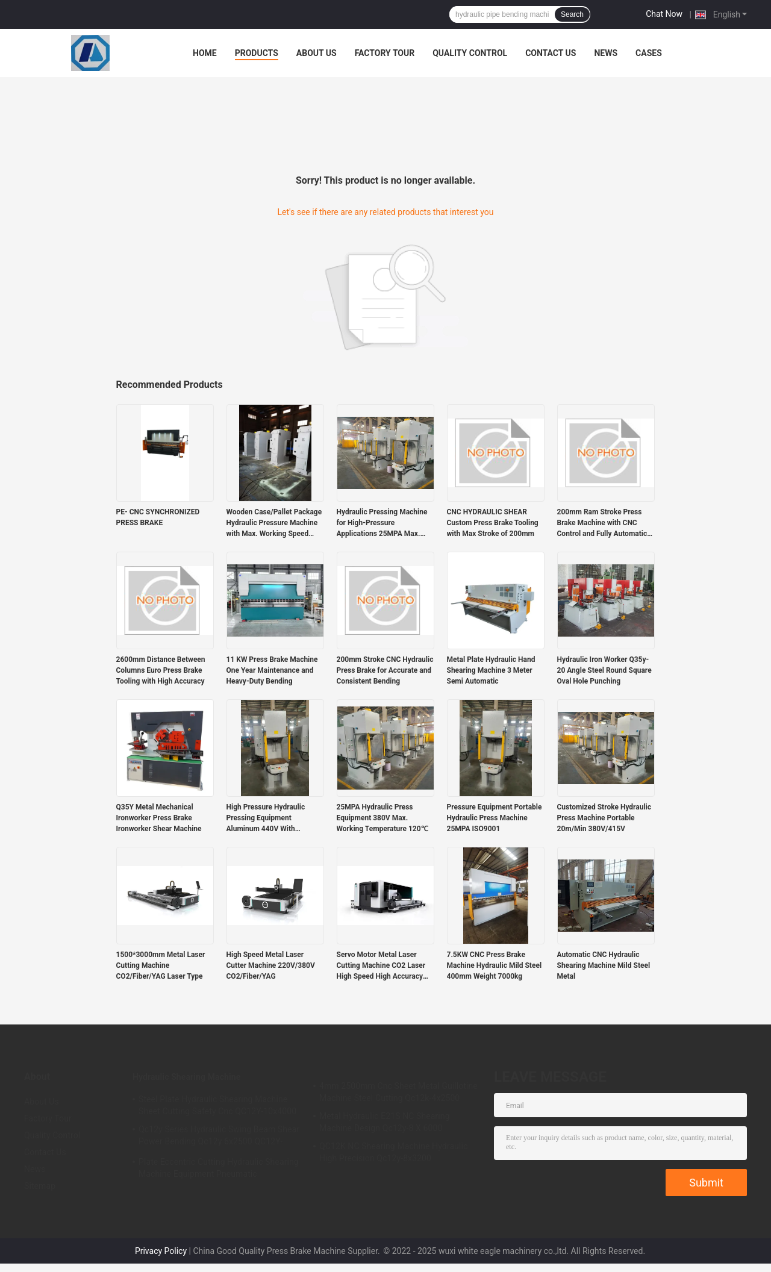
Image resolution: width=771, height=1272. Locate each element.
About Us (316, 53)
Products (256, 53)
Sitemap (39, 1186)
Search (572, 14)
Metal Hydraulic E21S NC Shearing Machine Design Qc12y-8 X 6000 (384, 1122)
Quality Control (469, 53)
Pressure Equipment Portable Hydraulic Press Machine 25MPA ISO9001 (494, 818)
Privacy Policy (161, 1251)
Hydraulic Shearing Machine (186, 1077)
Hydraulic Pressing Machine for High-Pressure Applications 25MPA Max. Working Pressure (382, 523)
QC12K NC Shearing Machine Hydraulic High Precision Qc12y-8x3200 (393, 1152)
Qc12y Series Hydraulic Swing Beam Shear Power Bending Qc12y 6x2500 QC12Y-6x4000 (219, 1137)
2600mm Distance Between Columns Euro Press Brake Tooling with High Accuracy (160, 670)
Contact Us (550, 53)
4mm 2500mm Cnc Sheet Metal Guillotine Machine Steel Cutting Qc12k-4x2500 (398, 1092)
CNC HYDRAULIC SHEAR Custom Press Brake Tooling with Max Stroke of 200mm (492, 523)
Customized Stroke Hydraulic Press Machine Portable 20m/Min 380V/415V (604, 818)
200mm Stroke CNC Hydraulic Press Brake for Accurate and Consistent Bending (385, 670)
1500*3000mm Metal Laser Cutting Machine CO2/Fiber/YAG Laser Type (160, 965)
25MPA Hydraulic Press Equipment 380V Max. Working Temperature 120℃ (382, 818)
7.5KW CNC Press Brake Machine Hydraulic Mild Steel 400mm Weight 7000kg (494, 965)
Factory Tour (385, 53)
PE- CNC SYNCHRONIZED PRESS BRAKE (158, 517)
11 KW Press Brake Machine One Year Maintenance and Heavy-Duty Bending (272, 670)
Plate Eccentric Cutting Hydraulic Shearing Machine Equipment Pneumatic (219, 1168)
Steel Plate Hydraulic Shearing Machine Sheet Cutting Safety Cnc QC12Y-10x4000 (217, 1105)
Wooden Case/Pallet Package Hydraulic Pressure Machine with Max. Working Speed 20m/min (274, 523)
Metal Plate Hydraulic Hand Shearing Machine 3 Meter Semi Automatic (491, 670)
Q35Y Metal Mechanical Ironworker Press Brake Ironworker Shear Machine (159, 818)
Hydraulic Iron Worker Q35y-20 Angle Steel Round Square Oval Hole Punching (604, 670)
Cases (648, 53)
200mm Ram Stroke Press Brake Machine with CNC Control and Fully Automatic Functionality (602, 523)
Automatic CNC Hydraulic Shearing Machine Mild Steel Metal (604, 965)
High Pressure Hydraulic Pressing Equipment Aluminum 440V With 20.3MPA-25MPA (265, 818)
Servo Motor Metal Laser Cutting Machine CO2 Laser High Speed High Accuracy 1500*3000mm (381, 966)
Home (205, 53)
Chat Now (664, 14)
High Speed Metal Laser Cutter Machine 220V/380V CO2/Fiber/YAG (270, 965)
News (605, 53)
